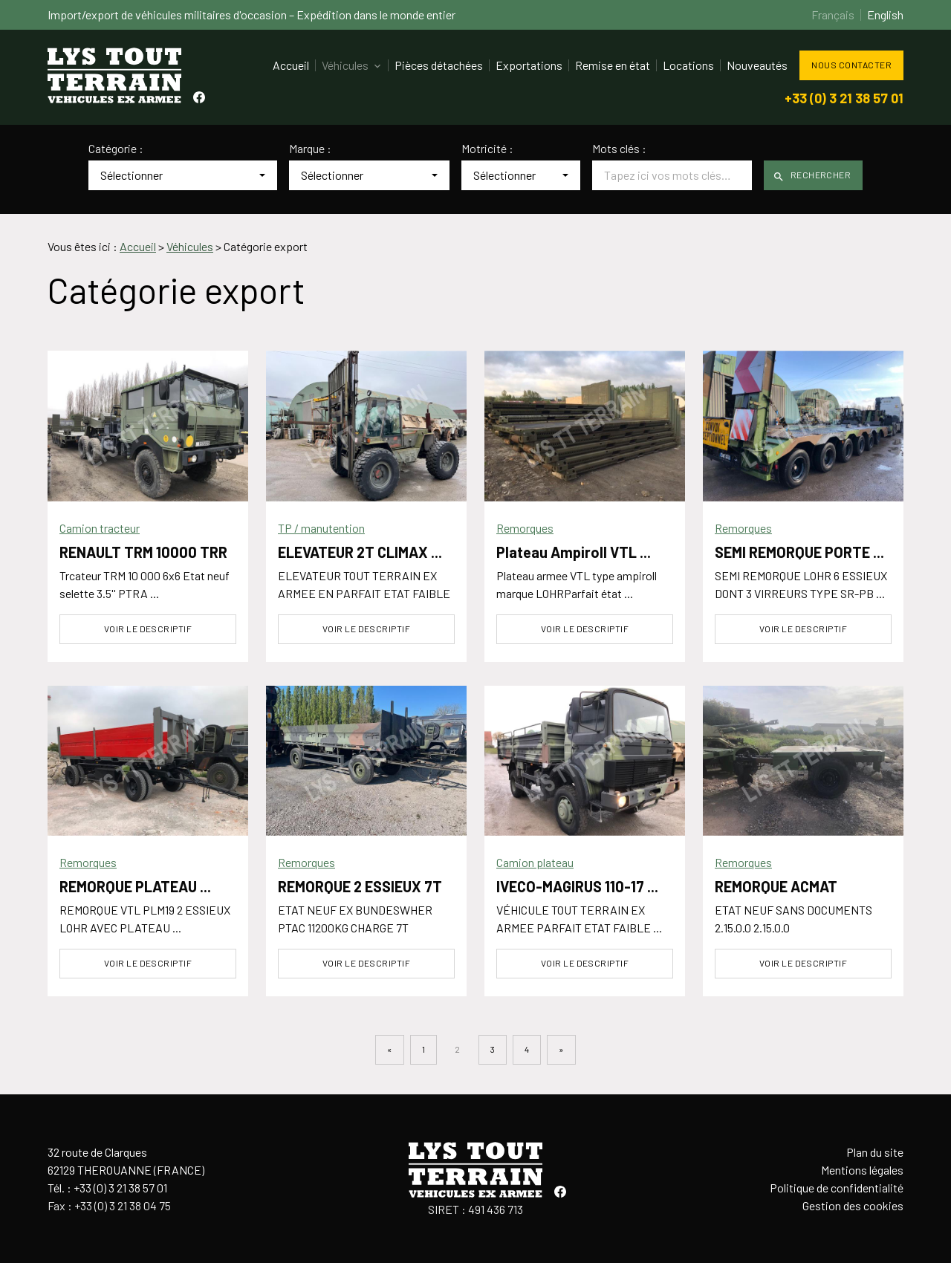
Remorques (525, 528)
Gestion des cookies (852, 1205)
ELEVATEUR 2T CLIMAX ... (360, 552)
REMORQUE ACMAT (776, 886)
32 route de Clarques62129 (126, 1161)
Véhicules (345, 65)
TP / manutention (321, 528)
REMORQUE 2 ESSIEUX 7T (360, 886)
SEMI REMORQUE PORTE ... (799, 552)
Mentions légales (862, 1170)
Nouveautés (757, 65)
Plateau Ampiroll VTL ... (573, 552)
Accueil (291, 65)
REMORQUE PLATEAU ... (135, 886)
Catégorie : (115, 149)
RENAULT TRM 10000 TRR (143, 552)
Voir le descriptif (148, 628)
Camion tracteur (99, 528)
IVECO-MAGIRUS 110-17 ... (577, 886)
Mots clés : (619, 149)
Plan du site (874, 1152)
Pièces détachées (439, 65)
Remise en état (612, 65)
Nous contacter (851, 64)
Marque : (310, 149)
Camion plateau (535, 862)
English (885, 14)
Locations (688, 65)
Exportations (529, 65)
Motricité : (487, 149)
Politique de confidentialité (836, 1188)
